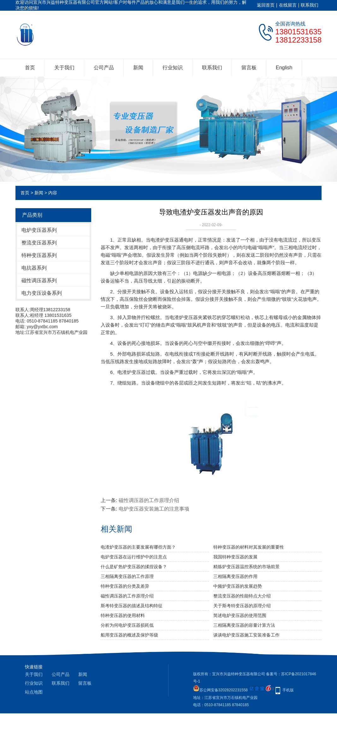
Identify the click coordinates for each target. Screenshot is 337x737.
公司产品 (104, 67)
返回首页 (266, 5)
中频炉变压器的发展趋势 (237, 586)
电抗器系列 (34, 268)
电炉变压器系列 (39, 230)
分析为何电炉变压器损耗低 (127, 625)
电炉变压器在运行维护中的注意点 (134, 556)
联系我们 (309, 5)
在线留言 (288, 5)
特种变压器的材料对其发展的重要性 (248, 547)
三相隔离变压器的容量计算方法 (244, 625)
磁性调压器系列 (39, 280)
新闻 (138, 67)
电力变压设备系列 (41, 293)
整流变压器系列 (39, 242)
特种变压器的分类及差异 (125, 586)
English (284, 67)
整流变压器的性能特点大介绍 (242, 595)
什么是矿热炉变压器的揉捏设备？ (134, 566)
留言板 (249, 67)
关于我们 (64, 67)
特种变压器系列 (39, 255)
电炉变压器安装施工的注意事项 (154, 508)
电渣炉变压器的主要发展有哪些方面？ (138, 547)
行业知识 (173, 67)
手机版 (288, 690)
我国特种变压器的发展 (235, 556)
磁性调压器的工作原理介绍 (149, 500)
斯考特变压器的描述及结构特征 (132, 605)
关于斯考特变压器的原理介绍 (242, 605)
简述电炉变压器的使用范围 (239, 615)
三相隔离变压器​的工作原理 (127, 576)
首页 (30, 67)
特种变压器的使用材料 (123, 615)
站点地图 (34, 691)
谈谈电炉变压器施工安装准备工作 (246, 634)
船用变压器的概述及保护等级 (129, 634)
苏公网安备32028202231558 (220, 690)
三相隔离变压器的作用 (235, 576)
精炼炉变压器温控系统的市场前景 (246, 566)
